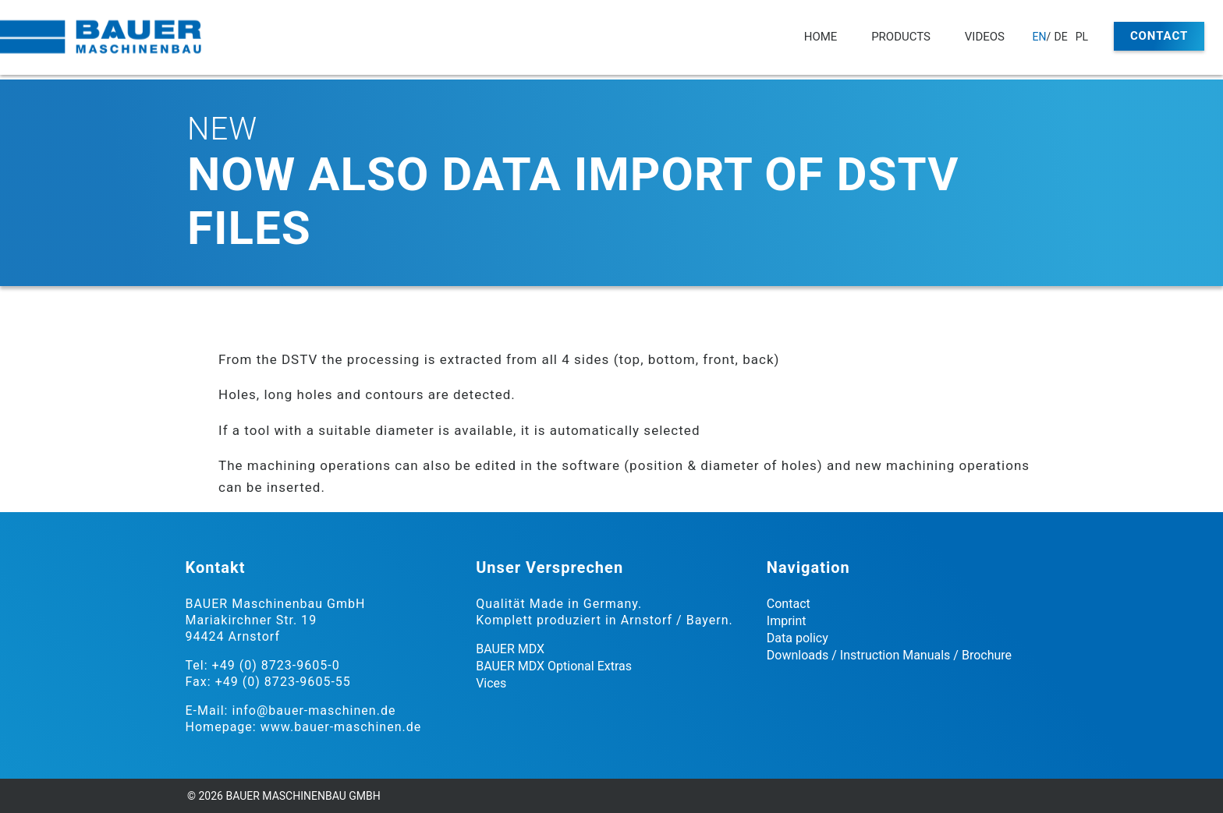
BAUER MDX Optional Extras (554, 666)
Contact (1159, 36)
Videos (985, 37)
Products (901, 37)
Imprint (786, 620)
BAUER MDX (510, 649)
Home (821, 37)
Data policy (797, 638)
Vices (491, 683)
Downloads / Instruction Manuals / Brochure (889, 655)
